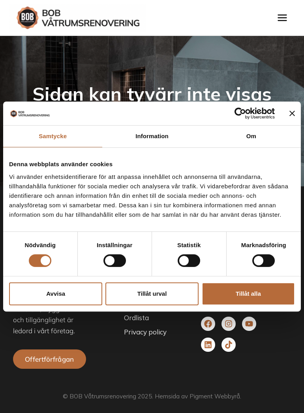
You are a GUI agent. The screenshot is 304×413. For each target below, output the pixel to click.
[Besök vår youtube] (249, 324)
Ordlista (136, 318)
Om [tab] (251, 136)
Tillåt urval (152, 293)
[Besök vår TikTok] (228, 345)
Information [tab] (152, 136)
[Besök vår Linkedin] (208, 345)
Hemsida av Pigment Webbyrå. (198, 396)
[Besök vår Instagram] (228, 324)
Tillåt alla (248, 293)
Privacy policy (145, 332)
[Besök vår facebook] (208, 324)
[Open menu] (284, 18)
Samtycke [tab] (53, 136)
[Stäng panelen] (292, 113)
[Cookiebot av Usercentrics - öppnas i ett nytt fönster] (240, 113)
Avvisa (55, 293)
